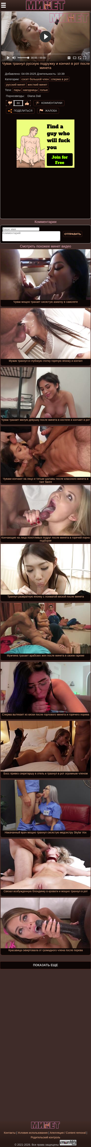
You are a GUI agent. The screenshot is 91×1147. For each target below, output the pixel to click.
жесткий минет (37, 84)
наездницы (30, 90)
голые (44, 90)
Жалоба (51, 110)
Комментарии (51, 102)
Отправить (72, 234)
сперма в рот (60, 79)
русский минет (15, 84)
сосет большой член (35, 79)
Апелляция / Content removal (68, 1132)
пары (17, 90)
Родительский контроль (45, 1137)
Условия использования (33, 1132)
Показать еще (45, 965)
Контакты (9, 1132)
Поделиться (23, 110)
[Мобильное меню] (3, 5)
